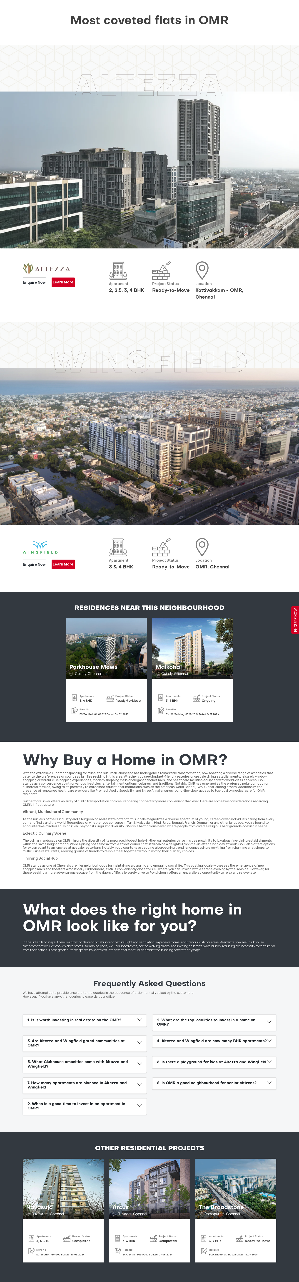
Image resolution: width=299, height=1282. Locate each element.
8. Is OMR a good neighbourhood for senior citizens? (207, 1083)
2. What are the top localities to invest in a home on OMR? (206, 1023)
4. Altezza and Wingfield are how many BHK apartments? (212, 1041)
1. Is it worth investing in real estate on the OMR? (74, 1020)
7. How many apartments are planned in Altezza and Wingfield (77, 1085)
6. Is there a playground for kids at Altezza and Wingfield (211, 1062)
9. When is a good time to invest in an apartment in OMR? (76, 1106)
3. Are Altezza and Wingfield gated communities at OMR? (76, 1043)
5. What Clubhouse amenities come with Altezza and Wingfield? (77, 1064)
